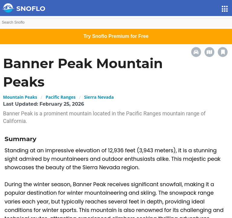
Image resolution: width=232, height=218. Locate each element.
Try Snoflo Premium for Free (115, 36)
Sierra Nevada (99, 97)
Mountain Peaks (20, 97)
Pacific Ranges (61, 97)
